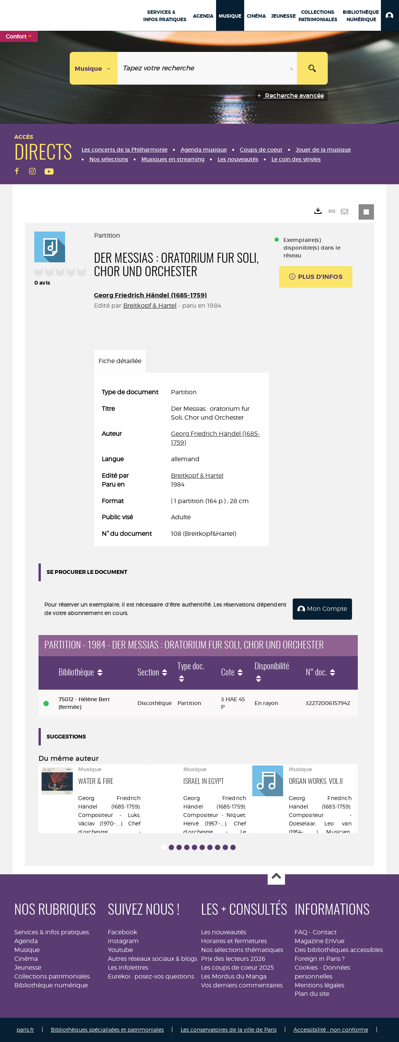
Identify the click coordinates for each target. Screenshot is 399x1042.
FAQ (301, 932)
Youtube (120, 950)
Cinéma (26, 958)
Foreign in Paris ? (320, 958)
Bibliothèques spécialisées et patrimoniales (107, 1029)
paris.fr (25, 1029)
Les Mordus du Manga (234, 976)
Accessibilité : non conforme (330, 1029)
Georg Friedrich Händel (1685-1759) (150, 295)
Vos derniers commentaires (242, 985)
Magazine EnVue (319, 941)
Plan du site (312, 993)
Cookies (306, 967)
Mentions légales (319, 985)
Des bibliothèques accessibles (339, 950)
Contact (325, 932)
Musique (27, 950)
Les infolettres (128, 967)
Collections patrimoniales (52, 976)
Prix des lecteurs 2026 (233, 958)
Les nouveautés (223, 932)
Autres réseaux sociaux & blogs (152, 958)
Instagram (123, 941)
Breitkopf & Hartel (150, 305)
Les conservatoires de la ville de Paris (229, 1029)
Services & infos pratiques (51, 932)
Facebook (122, 932)
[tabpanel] (181, 463)
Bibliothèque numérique (51, 985)
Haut (276, 876)
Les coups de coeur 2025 (237, 967)
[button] (390, 15)
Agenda (26, 941)
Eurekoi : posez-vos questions (151, 976)
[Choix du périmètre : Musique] (94, 68)
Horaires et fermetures (234, 941)
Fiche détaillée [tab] (120, 361)
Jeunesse (27, 967)
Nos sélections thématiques (242, 950)
